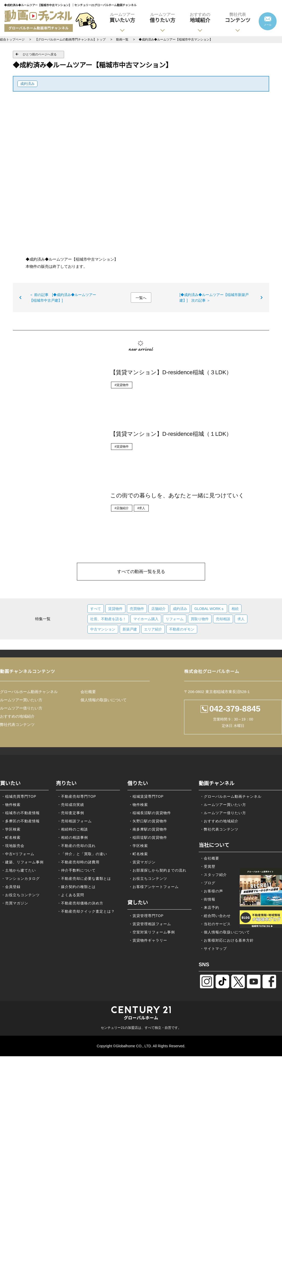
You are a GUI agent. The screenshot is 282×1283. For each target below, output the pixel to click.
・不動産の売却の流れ (76, 846)
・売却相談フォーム (74, 821)
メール (267, 24)
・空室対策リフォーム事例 (152, 932)
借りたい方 (162, 17)
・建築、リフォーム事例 (22, 862)
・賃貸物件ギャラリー (148, 940)
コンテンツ (237, 17)
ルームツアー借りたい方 (21, 708)
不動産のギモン (181, 629)
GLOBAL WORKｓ (209, 609)
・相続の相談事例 (72, 837)
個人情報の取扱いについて (103, 700)
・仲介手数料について (76, 870)
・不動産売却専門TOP (76, 796)
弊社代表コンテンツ (17, 724)
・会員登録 (11, 887)
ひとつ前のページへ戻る (40, 54)
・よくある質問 (70, 895)
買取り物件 (200, 619)
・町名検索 (11, 837)
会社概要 (88, 691)
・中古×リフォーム (17, 854)
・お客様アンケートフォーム (154, 887)
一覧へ (141, 298)
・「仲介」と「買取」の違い (82, 854)
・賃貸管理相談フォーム (150, 924)
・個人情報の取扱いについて (225, 932)
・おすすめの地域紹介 (219, 821)
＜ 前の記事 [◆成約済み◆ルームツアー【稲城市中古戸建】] (62, 297)
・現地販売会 (12, 846)
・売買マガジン (14, 903)
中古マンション (102, 629)
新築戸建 (130, 629)
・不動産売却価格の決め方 (80, 903)
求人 (241, 619)
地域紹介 (200, 17)
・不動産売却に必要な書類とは (84, 878)
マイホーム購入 (145, 619)
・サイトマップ (213, 948)
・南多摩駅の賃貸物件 (148, 829)
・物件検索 (11, 805)
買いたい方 (122, 17)
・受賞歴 (207, 866)
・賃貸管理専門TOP (146, 916)
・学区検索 (11, 829)
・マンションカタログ (20, 878)
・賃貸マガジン (142, 862)
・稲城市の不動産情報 (20, 813)
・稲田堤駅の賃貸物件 (148, 837)
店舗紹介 (158, 609)
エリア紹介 (153, 629)
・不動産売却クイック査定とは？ (86, 911)
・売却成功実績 (70, 805)
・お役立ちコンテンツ (20, 895)
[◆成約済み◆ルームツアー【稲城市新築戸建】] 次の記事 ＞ (214, 297)
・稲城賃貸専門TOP (146, 796)
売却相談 (223, 619)
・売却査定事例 (70, 813)
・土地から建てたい (18, 870)
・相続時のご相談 (72, 829)
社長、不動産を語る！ (108, 619)
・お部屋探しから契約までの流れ (157, 870)
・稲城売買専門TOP (18, 796)
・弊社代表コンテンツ (219, 829)
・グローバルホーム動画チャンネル (230, 796)
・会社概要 (209, 858)
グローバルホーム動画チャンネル (29, 691)
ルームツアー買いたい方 (21, 700)
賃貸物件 (115, 609)
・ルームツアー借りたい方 (223, 813)
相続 (235, 609)
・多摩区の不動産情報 (20, 821)
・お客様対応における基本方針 (227, 940)
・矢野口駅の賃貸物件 (148, 821)
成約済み (27, 84)
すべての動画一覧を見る (141, 571)
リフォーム (175, 619)
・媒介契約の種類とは (76, 887)
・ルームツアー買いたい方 (223, 805)
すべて (95, 609)
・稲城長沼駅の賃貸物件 (150, 813)
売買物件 (137, 609)
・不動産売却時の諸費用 (78, 862)
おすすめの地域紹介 (17, 716)
